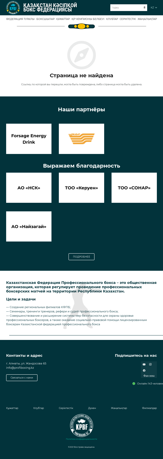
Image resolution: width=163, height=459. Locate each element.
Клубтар (38, 408)
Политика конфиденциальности (81, 439)
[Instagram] (150, 364)
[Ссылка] (13, 8)
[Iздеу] (128, 7)
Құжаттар (12, 408)
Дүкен (92, 408)
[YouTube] (144, 364)
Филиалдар (149, 408)
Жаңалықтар (119, 408)
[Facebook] (144, 370)
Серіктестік (66, 408)
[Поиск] (144, 7)
